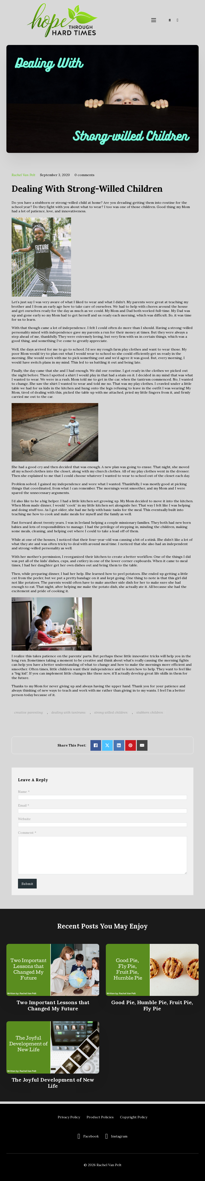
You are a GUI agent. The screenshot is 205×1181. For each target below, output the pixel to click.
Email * (23, 806)
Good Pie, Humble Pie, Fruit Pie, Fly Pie (152, 1007)
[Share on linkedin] (119, 745)
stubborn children (149, 712)
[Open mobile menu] (153, 20)
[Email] (142, 745)
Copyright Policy (133, 1117)
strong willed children (111, 712)
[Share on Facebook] (95, 745)
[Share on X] (107, 745)
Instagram (119, 1136)
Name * (24, 792)
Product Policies (100, 1117)
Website (24, 819)
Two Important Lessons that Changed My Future (53, 1007)
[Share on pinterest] (130, 745)
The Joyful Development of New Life (53, 1085)
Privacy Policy (69, 1117)
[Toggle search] (170, 20)
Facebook (91, 1136)
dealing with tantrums (68, 712)
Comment (27, 833)
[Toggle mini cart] (177, 20)
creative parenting (28, 712)
